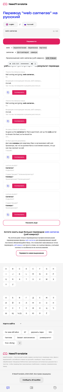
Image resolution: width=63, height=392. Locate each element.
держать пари (37, 332)
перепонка (33, 48)
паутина (43, 48)
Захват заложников (26, 338)
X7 (25, 332)
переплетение (19, 48)
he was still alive (12, 332)
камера (34, 52)
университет (45, 338)
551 (50, 332)
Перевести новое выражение (31, 253)
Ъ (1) (20, 313)
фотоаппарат (23, 52)
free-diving (9, 343)
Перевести (31, 41)
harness (8, 338)
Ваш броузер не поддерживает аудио (23, 63)
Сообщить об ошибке (31, 380)
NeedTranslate (15, 4)
